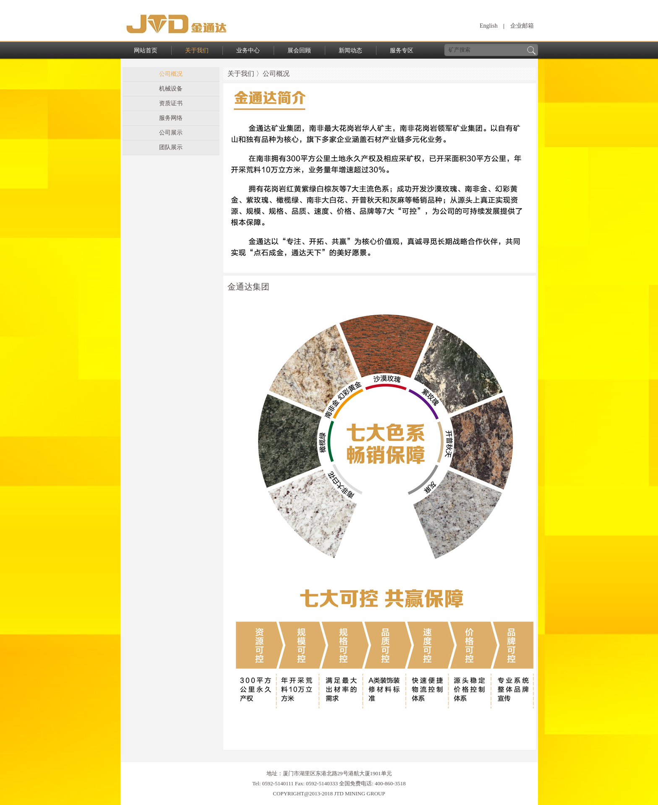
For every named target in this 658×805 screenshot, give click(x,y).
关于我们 (197, 50)
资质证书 (171, 103)
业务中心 (248, 50)
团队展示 (171, 147)
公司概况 (171, 74)
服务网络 (171, 118)
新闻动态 (350, 50)
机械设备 (171, 88)
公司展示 (171, 132)
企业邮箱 (522, 26)
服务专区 (401, 50)
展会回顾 (299, 50)
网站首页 (145, 50)
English (489, 26)
